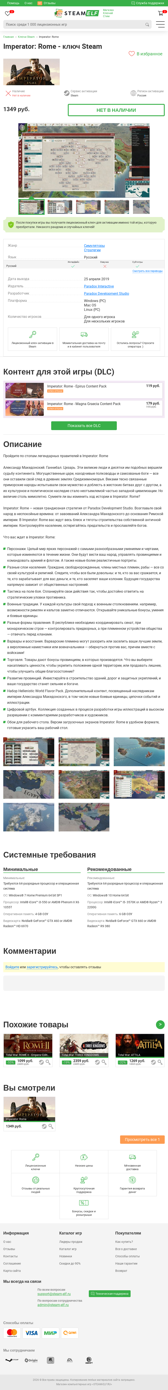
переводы (148, 271)
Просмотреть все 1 (142, 1139)
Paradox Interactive (99, 286)
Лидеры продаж (70, 1241)
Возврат (121, 1270)
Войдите (12, 967)
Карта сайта (12, 1270)
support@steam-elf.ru (54, 1294)
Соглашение (12, 1263)
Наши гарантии (126, 1263)
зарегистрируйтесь (42, 967)
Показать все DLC (84, 425)
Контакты (10, 1256)
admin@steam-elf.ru (53, 1305)
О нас (7, 1241)
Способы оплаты (127, 1256)
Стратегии (92, 250)
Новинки (65, 1256)
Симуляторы (94, 246)
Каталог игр (68, 1249)
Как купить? (124, 1241)
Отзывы (9, 1249)
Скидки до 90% (69, 1263)
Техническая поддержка (109, 1293)
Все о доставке (126, 1249)
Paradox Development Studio (106, 293)
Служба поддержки (147, 3)
